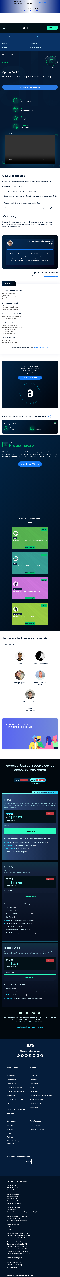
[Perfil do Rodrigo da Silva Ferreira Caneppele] (10, 234)
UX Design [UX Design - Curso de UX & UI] (10, 1220)
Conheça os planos (30, 368)
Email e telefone (35, 1116)
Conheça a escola (30, 455)
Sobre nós (10, 1062)
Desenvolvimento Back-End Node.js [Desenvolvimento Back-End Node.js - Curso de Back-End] (18, 1244)
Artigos (9, 1124)
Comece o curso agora (51, 266)
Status (9, 1094)
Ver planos (52, 18)
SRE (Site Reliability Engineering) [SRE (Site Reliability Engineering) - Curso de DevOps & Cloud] (17, 1211)
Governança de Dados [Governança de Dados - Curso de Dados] (14, 1192)
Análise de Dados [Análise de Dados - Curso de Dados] (12, 1189)
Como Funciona (35, 1062)
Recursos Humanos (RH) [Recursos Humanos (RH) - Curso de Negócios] (14, 1253)
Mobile (5, 38)
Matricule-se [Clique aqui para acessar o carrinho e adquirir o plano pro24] (30, 822)
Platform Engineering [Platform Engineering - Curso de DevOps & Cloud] (13, 1209)
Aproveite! (42, 3)
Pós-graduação (20, 1270)
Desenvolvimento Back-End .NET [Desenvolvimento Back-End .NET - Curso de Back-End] (17, 1237)
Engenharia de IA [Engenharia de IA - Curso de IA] (12, 1178)
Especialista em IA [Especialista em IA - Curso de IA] (12, 1181)
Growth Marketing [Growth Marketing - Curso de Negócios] (12, 1258)
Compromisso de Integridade (16, 1082)
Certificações (34, 1098)
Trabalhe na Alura (12, 1066)
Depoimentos (34, 1074)
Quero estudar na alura (30, 78)
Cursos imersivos (35, 1094)
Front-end (34, 27)
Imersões (10, 1120)
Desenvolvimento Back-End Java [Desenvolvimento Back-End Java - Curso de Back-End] (17, 1242)
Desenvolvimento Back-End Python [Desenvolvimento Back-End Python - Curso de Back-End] (18, 1240)
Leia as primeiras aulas (41, 338)
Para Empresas (11, 1070)
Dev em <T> (34, 1082)
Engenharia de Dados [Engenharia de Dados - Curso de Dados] (14, 1194)
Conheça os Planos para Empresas (30, 1018)
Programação (7, 27)
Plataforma (33, 1070)
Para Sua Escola (12, 1074)
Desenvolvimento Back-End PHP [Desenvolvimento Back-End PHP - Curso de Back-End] (17, 1235)
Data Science (6, 30)
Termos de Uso (12, 1086)
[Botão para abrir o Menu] (4, 19)
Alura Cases (11, 1116)
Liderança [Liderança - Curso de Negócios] (10, 1251)
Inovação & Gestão (36, 38)
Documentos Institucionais (15, 1090)
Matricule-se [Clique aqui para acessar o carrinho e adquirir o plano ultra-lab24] (30, 968)
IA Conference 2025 (36, 1090)
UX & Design (34, 34)
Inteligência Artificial (37, 30)
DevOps (5, 34)
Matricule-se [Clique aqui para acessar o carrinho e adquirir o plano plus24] (30, 887)
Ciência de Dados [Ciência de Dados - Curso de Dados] (12, 1187)
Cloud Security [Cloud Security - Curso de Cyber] (11, 1200)
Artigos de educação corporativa (13, 1133)
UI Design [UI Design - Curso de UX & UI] (10, 1217)
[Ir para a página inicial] (26, 19)
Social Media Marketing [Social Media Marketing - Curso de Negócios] (14, 1255)
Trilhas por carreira (17, 1172)
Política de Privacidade (14, 1078)
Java (30, 513)
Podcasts (10, 1128)
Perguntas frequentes (37, 1120)
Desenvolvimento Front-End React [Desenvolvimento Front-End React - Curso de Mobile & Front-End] (18, 1228)
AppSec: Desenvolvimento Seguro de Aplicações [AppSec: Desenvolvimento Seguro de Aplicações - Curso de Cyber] (22, 1203)
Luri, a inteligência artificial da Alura (41, 1086)
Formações (33, 1066)
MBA (27, 1270)
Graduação (10, 1270)
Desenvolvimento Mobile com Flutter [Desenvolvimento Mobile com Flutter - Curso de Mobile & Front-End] (18, 1226)
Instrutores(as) (34, 1078)
